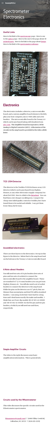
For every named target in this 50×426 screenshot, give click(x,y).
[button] (2, 3)
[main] (25, 13)
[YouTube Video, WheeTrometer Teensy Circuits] (25, 378)
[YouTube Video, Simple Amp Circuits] (25, 328)
